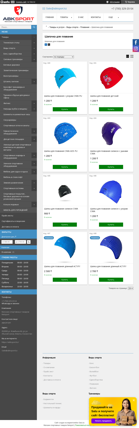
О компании (49, 367)
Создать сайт (21, 2)
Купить (65, 109)
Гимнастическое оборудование (11, 132)
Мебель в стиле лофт (13, 177)
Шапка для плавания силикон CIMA (61, 208)
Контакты (48, 375)
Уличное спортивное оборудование (13, 164)
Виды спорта (9, 48)
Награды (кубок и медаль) (15, 108)
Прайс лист (48, 371)
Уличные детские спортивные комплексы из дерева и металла (17, 147)
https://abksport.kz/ (10, 342)
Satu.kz (81, 423)
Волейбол (94, 371)
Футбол (93, 375)
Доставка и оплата (10, 226)
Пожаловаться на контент (85, 425)
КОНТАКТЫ (96, 17)
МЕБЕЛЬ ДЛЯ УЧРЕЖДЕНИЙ (15, 210)
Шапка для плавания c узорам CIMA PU (63, 96)
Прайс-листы (7, 215)
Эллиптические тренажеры (16, 70)
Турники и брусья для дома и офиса (17, 96)
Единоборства (96, 379)
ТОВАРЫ (64, 17)
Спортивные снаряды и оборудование (14, 156)
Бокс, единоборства (13, 53)
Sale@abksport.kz (9, 350)
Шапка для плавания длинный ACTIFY (62, 266)
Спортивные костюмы (14, 188)
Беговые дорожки (12, 65)
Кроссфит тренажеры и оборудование (14, 88)
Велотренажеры (11, 76)
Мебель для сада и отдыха (16, 171)
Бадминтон (49, 399)
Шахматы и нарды (52, 407)
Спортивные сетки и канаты (16, 125)
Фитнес (7, 103)
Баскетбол (94, 367)
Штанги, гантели (11, 81)
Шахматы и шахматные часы (17, 114)
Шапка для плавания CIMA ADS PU (60, 151)
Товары (5, 37)
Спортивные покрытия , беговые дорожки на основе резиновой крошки (16, 196)
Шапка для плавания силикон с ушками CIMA (109, 152)
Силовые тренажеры (13, 59)
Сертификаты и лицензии (13, 221)
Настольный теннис (53, 403)
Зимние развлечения (13, 182)
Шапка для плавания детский (104, 96)
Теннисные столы (11, 42)
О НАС (81, 17)
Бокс (92, 363)
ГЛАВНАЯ (50, 17)
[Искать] (34, 27)
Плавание (84, 27)
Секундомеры (10, 120)
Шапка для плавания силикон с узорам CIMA (109, 210)
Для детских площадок (14, 139)
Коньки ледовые (11, 204)
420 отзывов (115, 2)
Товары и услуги (56, 27)
